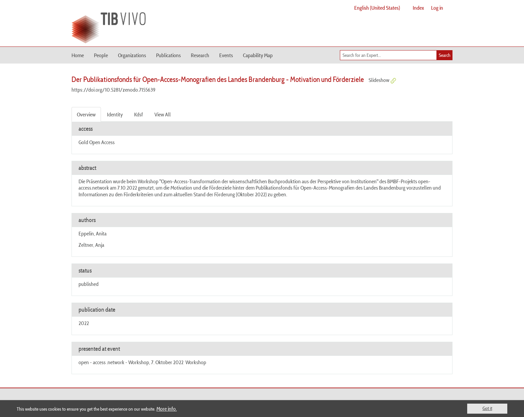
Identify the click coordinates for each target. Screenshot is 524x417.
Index (418, 7)
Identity (115, 114)
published (89, 284)
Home (78, 55)
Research (200, 55)
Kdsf (138, 114)
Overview (86, 114)
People (101, 55)
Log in (437, 7)
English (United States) (377, 7)
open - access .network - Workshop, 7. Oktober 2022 (131, 362)
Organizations (132, 55)
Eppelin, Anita (93, 233)
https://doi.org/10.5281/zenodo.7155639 (113, 89)
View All (162, 114)
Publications (168, 55)
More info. (166, 408)
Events (226, 55)
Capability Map (258, 55)
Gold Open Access (97, 142)
